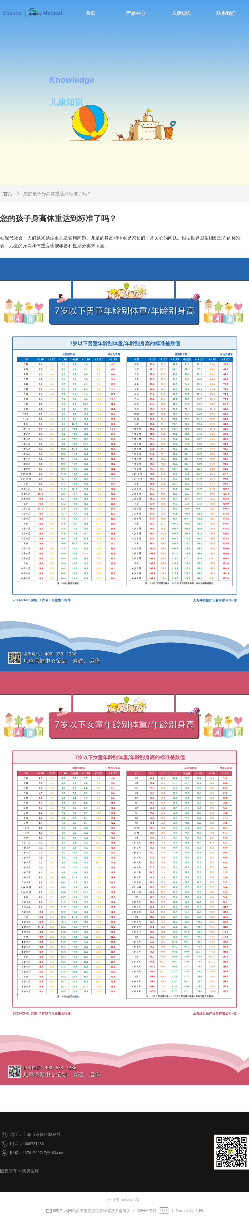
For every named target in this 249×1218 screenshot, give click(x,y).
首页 (7, 193)
